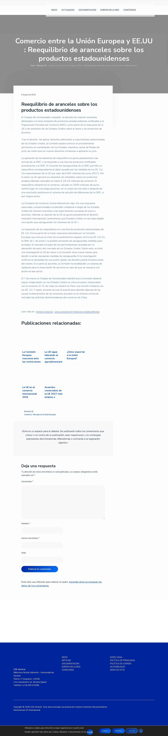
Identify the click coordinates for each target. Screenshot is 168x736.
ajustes (86, 732)
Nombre (25, 527)
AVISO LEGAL (116, 661)
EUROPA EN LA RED (71, 670)
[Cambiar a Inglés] (151, 11)
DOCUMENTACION (70, 667)
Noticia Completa (45, 311)
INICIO (64, 661)
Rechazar (118, 730)
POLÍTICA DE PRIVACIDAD (122, 664)
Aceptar (102, 730)
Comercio (28, 418)
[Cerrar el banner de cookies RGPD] (144, 730)
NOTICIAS (66, 664)
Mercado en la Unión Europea (44, 418)
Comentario (27, 485)
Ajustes (134, 730)
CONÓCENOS (68, 673)
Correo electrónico (30, 542)
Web (23, 556)
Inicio (33, 65)
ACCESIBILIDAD (117, 670)
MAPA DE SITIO (117, 673)
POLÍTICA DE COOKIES (120, 667)
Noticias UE (41, 65)
